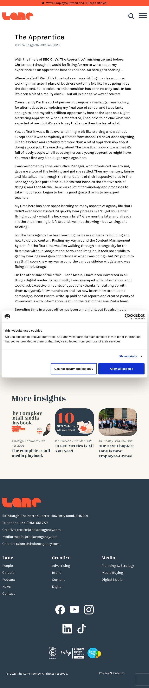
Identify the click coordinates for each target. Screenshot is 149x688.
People (7, 565)
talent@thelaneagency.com (37, 544)
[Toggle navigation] (143, 16)
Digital (57, 586)
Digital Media (112, 579)
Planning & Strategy (118, 565)
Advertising (61, 565)
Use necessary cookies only (73, 368)
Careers (8, 572)
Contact (8, 593)
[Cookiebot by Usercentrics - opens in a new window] (128, 316)
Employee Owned (66, 3)
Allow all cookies (121, 368)
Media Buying (112, 572)
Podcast (8, 579)
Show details (128, 356)
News (6, 586)
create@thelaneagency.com (39, 530)
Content (58, 579)
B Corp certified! (96, 3)
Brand (57, 572)
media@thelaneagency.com (36, 537)
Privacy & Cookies (112, 673)
